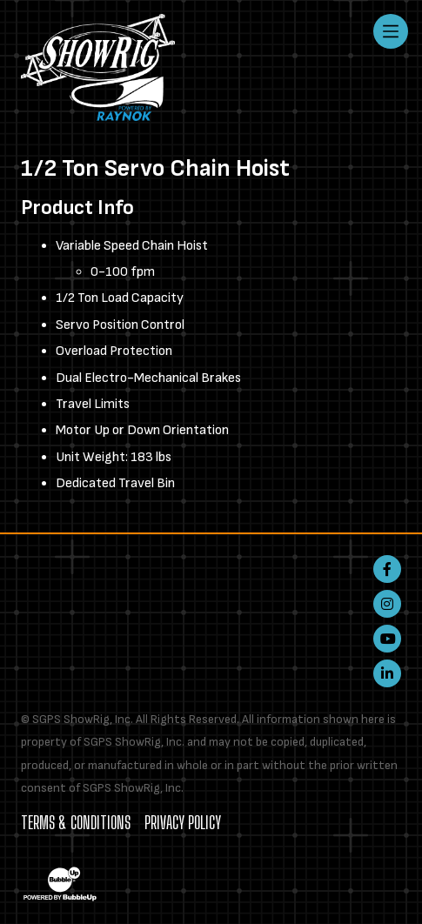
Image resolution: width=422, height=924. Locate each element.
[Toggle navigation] (390, 31)
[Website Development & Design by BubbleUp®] (60, 883)
